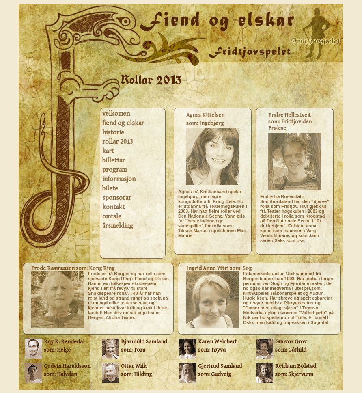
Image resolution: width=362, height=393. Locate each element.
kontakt (113, 207)
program (114, 170)
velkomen (116, 114)
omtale (111, 216)
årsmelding (117, 226)
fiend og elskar (123, 123)
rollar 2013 (117, 142)
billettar (113, 160)
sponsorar (116, 198)
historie (113, 132)
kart (108, 151)
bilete (110, 188)
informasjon (119, 179)
